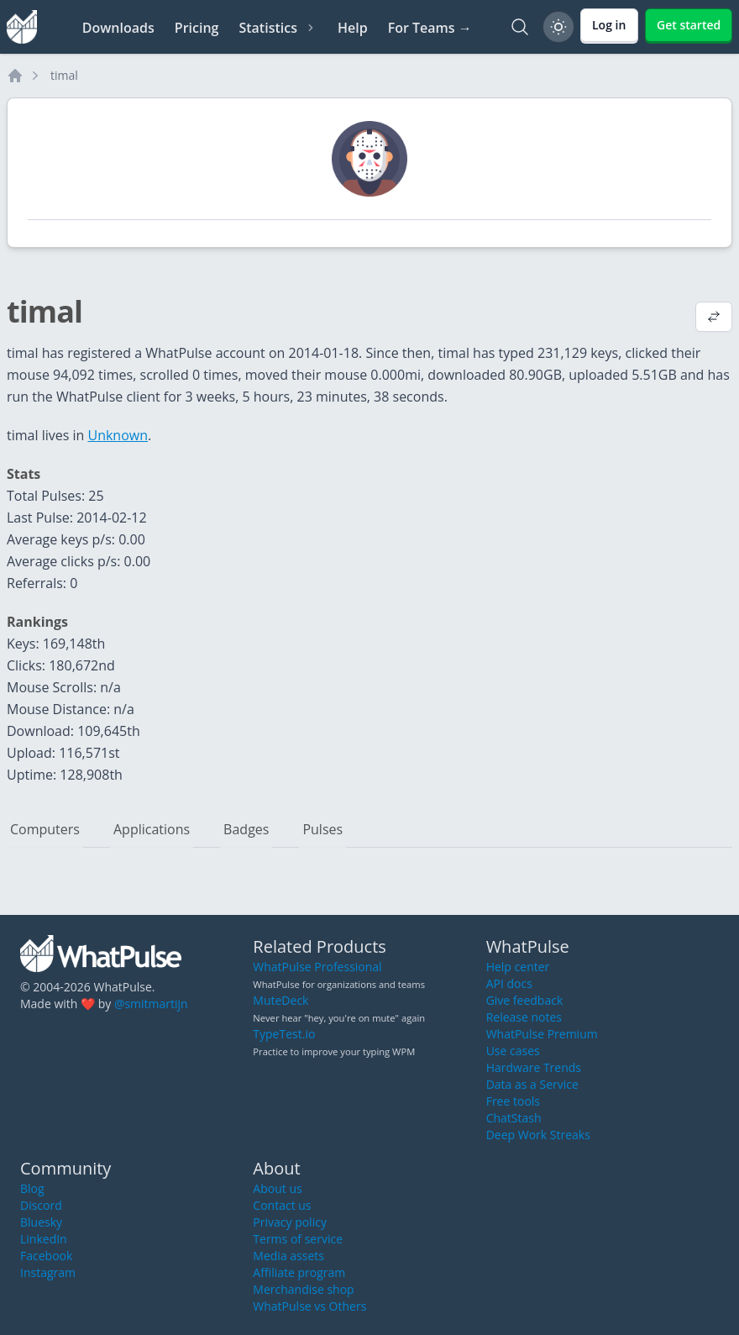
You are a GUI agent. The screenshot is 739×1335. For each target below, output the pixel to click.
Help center (518, 967)
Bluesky (41, 1222)
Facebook (46, 1256)
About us (277, 1188)
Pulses (322, 829)
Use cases (513, 1051)
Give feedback (524, 1000)
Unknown (117, 435)
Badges (246, 829)
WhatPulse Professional (317, 967)
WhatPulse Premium (542, 1034)
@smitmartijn (151, 1004)
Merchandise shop (303, 1289)
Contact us (282, 1205)
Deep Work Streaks (538, 1135)
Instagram (48, 1272)
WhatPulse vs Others (309, 1306)
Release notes (524, 1017)
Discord (41, 1205)
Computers (45, 829)
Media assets (288, 1256)
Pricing (197, 27)
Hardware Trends (533, 1067)
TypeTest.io (284, 1034)
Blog (32, 1188)
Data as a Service (532, 1084)
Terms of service (298, 1239)
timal (64, 75)
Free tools (513, 1101)
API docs (509, 983)
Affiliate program (299, 1272)
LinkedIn (43, 1239)
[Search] (520, 27)
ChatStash (514, 1118)
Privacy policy (290, 1222)
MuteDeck (280, 1000)
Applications (151, 829)
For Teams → (430, 27)
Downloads (118, 27)
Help (353, 27)
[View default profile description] (713, 318)
